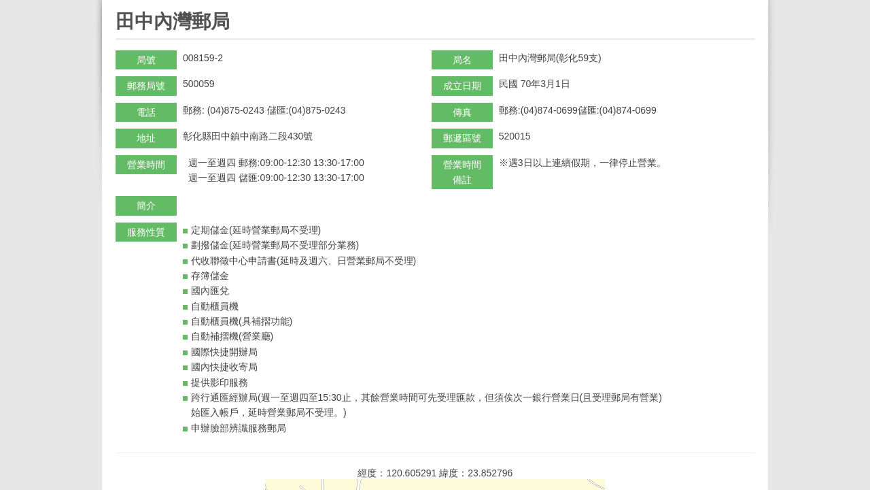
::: (120, 6)
